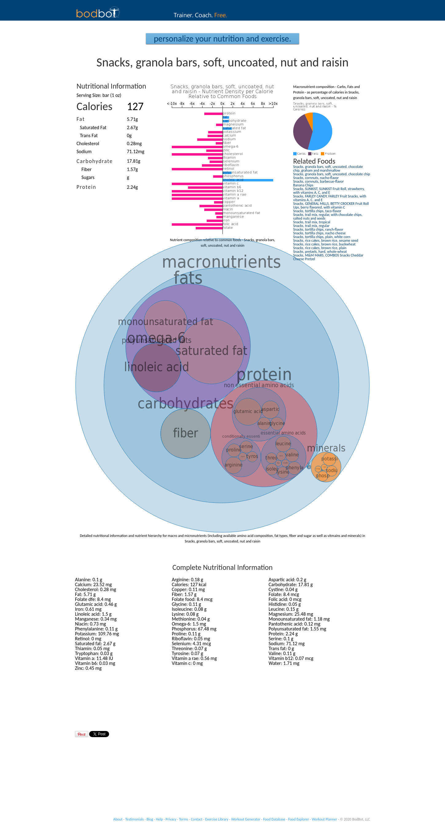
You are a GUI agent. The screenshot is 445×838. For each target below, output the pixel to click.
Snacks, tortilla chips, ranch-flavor (318, 229)
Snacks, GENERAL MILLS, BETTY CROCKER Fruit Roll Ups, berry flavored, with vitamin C (331, 205)
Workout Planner (324, 819)
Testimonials (134, 819)
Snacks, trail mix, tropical (311, 222)
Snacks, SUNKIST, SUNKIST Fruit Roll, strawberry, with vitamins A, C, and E (329, 191)
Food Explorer (298, 819)
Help (159, 819)
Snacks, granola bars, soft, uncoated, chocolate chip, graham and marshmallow (328, 169)
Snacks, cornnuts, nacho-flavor (316, 178)
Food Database (274, 819)
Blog (150, 819)
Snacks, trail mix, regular (311, 226)
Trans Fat (89, 135)
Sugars (87, 177)
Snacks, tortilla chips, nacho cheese (319, 233)
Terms (183, 819)
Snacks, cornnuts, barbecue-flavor (318, 181)
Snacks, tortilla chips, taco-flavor (317, 211)
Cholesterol (88, 143)
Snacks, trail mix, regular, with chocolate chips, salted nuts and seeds (327, 216)
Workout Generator (245, 819)
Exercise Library (216, 819)
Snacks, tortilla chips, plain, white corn (321, 237)
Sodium (84, 151)
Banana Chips (303, 185)
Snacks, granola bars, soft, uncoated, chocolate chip (331, 174)
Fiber (86, 169)
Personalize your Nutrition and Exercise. (222, 38)
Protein (86, 187)
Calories (94, 106)
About (118, 819)
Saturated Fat (93, 127)
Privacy (171, 819)
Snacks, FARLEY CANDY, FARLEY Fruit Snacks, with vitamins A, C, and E (329, 198)
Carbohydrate (95, 161)
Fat (81, 119)
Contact (197, 819)
